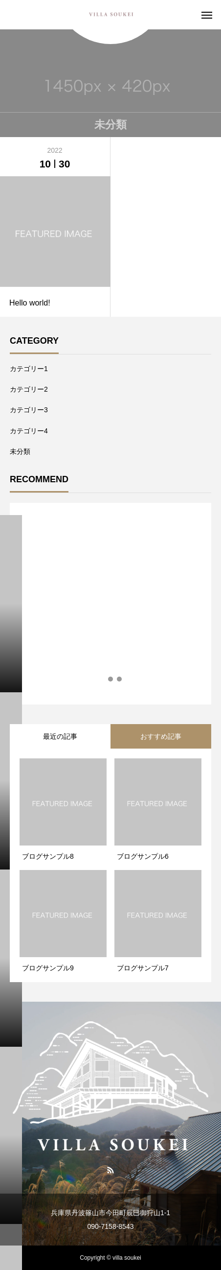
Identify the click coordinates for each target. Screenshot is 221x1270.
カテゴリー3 (29, 410)
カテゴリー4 (29, 431)
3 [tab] (120, 679)
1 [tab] (102, 679)
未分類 (20, 451)
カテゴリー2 (29, 389)
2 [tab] (111, 679)
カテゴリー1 (29, 369)
